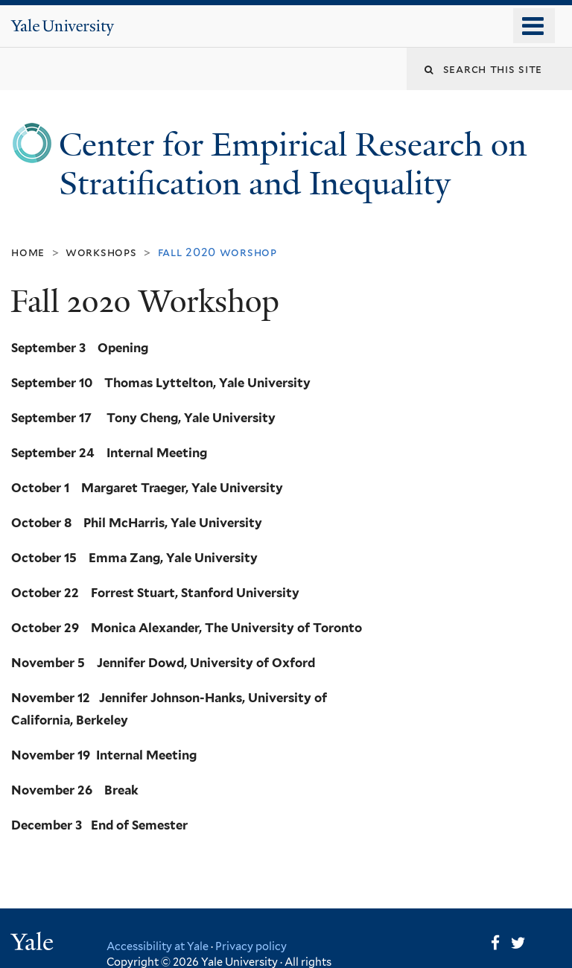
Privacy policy (251, 946)
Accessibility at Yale (158, 946)
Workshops (101, 252)
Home (28, 252)
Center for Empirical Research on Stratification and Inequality (293, 164)
